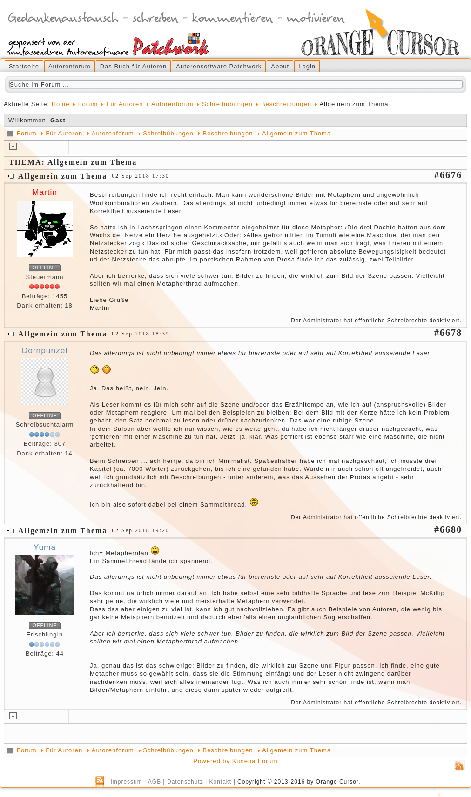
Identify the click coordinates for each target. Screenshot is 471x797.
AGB (154, 781)
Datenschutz (185, 781)
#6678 (448, 333)
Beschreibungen (286, 103)
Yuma (45, 547)
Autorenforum (69, 66)
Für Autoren (124, 103)
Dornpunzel (45, 350)
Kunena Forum (255, 760)
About (280, 66)
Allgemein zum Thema (296, 133)
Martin (44, 192)
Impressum (126, 781)
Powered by (211, 760)
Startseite (24, 66)
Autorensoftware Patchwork (219, 66)
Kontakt (220, 781)
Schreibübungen (227, 103)
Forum (88, 103)
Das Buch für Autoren (133, 66)
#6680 (448, 529)
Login (307, 66)
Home (61, 103)
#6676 (448, 175)
